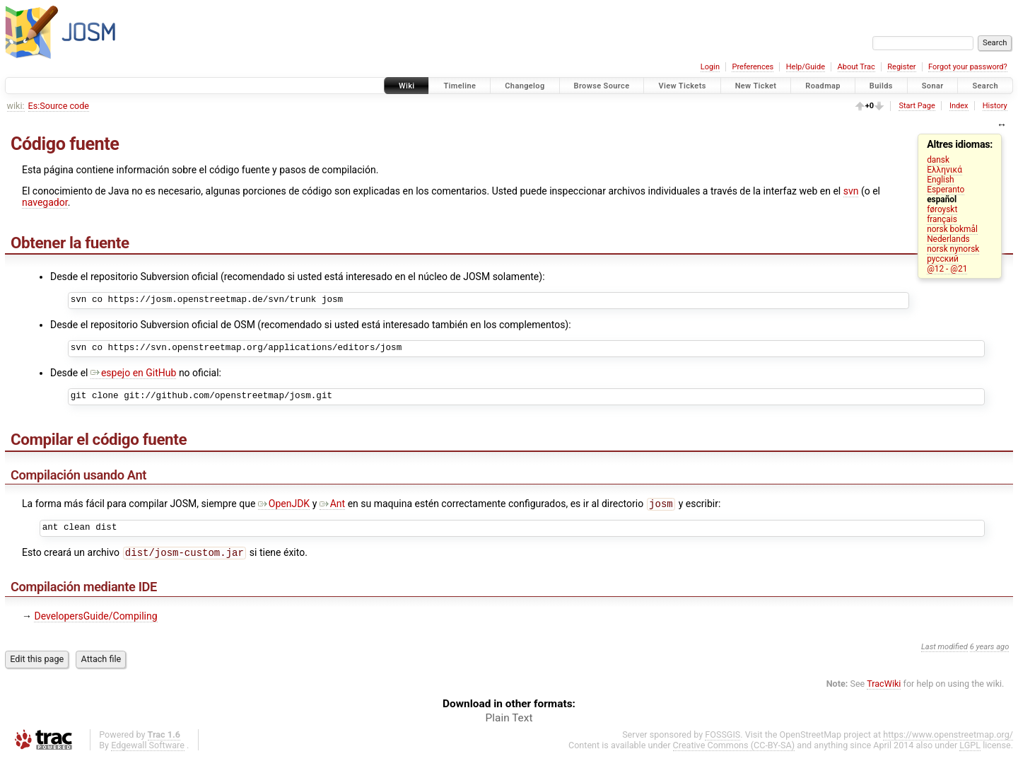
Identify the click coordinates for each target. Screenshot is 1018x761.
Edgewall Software (148, 748)
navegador (45, 202)
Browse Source (602, 86)
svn (851, 191)
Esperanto (945, 189)
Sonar (933, 86)
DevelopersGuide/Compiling (95, 619)
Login (710, 66)
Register (901, 66)
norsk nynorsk (953, 249)
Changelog (524, 86)
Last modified (944, 649)
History (995, 105)
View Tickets (682, 86)
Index (959, 105)
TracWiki (884, 686)
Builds (881, 86)
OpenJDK (284, 505)
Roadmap (823, 86)
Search (985, 86)
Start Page (917, 105)
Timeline (459, 86)
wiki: (16, 105)
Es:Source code (58, 105)
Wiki (407, 86)
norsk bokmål (952, 229)
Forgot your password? (967, 66)
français (942, 219)
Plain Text (509, 720)
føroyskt (942, 209)
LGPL (970, 748)
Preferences (752, 66)
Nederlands (948, 239)
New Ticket (756, 86)
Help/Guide (805, 66)
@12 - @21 (947, 269)
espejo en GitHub (133, 372)
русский (943, 259)
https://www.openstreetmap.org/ (948, 737)
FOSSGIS (722, 737)
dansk (938, 160)
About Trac (856, 66)
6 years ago (990, 649)
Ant (332, 505)
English (940, 180)
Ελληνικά (944, 170)
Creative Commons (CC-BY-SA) (734, 748)
